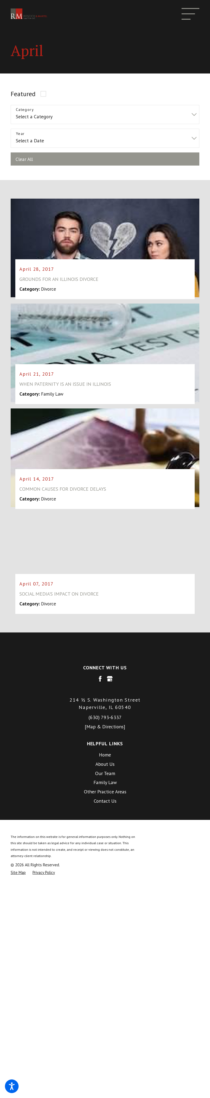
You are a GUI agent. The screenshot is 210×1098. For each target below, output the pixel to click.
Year (20, 133)
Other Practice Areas (105, 792)
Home (105, 755)
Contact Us (105, 801)
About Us (105, 764)
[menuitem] (105, 755)
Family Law (105, 783)
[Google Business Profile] (110, 679)
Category (25, 109)
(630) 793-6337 (105, 717)
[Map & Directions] (105, 727)
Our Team (105, 773)
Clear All (24, 159)
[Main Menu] (190, 14)
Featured (23, 94)
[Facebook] (100, 679)
